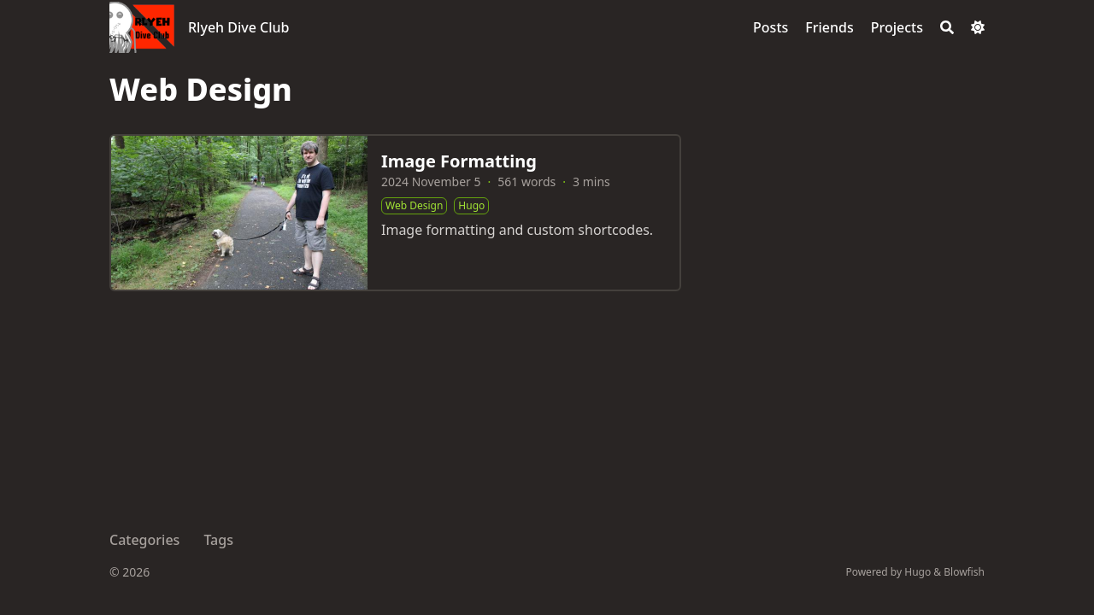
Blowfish (964, 572)
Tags (218, 539)
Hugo (917, 572)
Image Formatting (459, 161)
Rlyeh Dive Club (238, 27)
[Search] (947, 27)
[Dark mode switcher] (978, 27)
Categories (144, 539)
